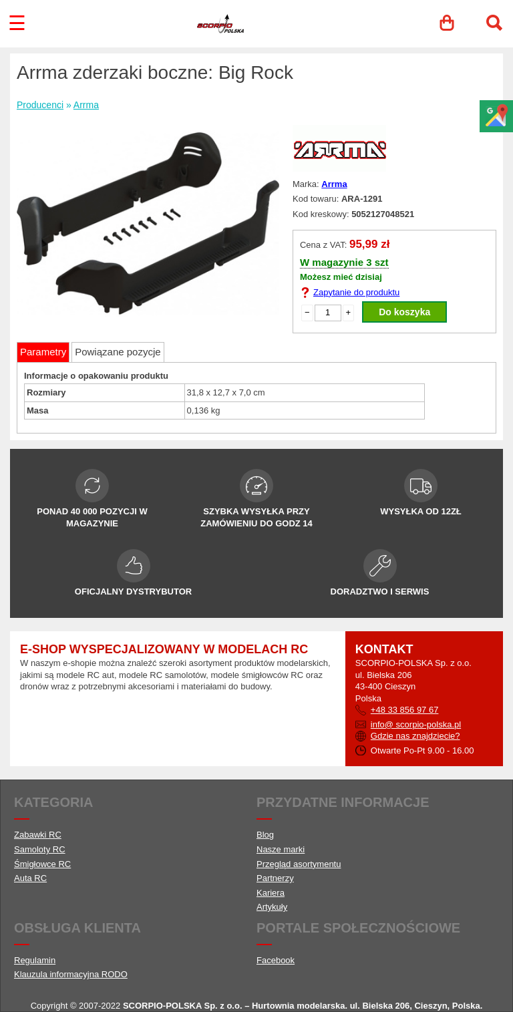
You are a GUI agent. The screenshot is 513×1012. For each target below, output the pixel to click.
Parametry (43, 351)
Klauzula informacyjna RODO (71, 974)
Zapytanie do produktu (356, 292)
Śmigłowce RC (42, 864)
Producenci (40, 105)
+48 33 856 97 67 (405, 710)
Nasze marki (280, 849)
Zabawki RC (37, 835)
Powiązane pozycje (117, 351)
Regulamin (34, 960)
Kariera (270, 893)
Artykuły (271, 907)
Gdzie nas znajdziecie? (415, 736)
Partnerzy (275, 878)
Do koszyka (404, 312)
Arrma (86, 105)
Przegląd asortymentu (298, 864)
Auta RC (30, 878)
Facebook (275, 960)
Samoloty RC (39, 849)
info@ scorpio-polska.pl (416, 724)
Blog (265, 835)
